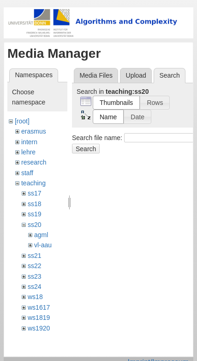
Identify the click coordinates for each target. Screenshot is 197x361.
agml (41, 235)
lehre (28, 152)
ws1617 (39, 307)
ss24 (35, 286)
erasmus (33, 131)
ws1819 (39, 317)
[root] (22, 121)
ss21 (35, 255)
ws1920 (39, 328)
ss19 (35, 214)
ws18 (35, 296)
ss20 (35, 224)
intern (29, 142)
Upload (136, 75)
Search (86, 149)
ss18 (35, 204)
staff (27, 173)
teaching (33, 183)
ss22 (35, 265)
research (33, 162)
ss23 (35, 276)
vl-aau (43, 245)
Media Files (96, 75)
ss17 (35, 193)
